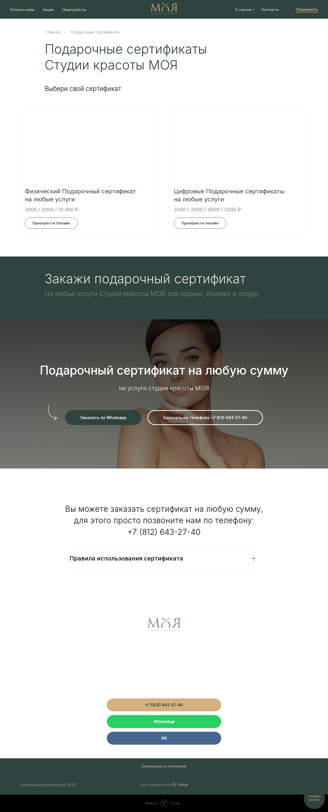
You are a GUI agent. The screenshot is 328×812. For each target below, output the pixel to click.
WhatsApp (164, 721)
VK (164, 738)
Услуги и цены (22, 9)
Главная (52, 32)
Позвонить (307, 9)
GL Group (180, 784)
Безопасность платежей (164, 766)
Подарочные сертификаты (95, 32)
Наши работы (74, 9)
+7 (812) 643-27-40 (164, 532)
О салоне (243, 9)
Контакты (270, 9)
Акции (48, 9)
